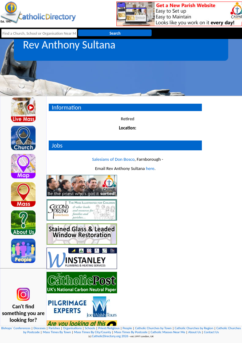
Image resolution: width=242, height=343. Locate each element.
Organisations (72, 328)
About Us (194, 332)
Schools (90, 328)
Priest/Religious (109, 328)
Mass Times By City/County (92, 332)
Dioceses (39, 328)
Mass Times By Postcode (131, 332)
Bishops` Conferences (15, 328)
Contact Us (211, 332)
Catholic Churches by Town (153, 328)
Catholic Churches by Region (194, 328)
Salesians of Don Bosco (113, 159)
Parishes (54, 328)
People (127, 328)
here (150, 168)
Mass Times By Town (57, 332)
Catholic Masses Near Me (167, 332)
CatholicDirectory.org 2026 (110, 336)
